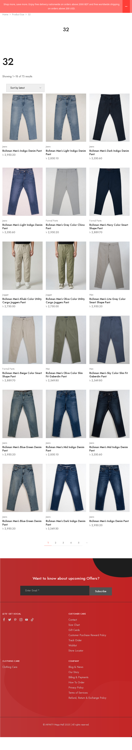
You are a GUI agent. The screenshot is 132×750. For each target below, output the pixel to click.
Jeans (4, 159)
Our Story (73, 685)
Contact (72, 632)
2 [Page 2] (55, 555)
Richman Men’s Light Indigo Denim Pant (66, 165)
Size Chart (74, 638)
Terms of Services (78, 705)
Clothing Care (9, 680)
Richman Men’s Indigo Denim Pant (22, 164)
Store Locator (75, 663)
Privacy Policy (75, 700)
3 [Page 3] (63, 555)
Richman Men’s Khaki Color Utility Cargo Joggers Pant (22, 313)
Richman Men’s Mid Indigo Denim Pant (65, 461)
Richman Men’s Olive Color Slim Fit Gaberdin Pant (64, 387)
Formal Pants (52, 233)
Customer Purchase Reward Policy (87, 648)
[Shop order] (25, 101)
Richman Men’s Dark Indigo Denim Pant (109, 165)
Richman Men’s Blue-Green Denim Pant (21, 461)
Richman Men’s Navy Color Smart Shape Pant (108, 239)
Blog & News (75, 680)
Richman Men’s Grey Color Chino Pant (65, 239)
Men (91, 307)
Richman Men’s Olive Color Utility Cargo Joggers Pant (65, 313)
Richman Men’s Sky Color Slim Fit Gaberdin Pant (108, 387)
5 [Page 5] (78, 555)
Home (5, 27)
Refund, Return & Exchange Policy (87, 711)
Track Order (75, 653)
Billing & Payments (78, 690)
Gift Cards (74, 643)
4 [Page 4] (71, 555)
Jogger (5, 307)
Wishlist (72, 658)
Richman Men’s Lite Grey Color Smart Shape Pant (107, 313)
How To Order (76, 695)
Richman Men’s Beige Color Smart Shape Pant (22, 387)
